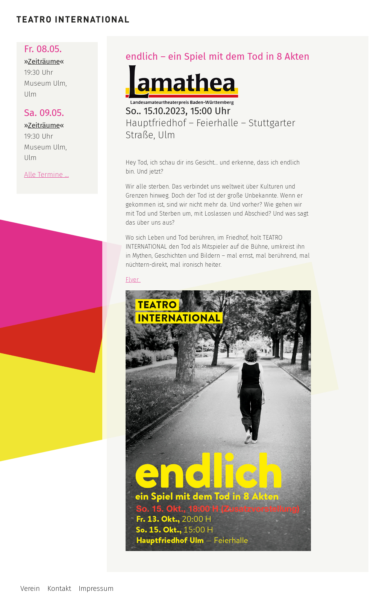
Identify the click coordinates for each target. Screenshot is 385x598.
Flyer (133, 279)
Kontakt (59, 588)
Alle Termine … (46, 174)
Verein (30, 588)
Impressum (96, 588)
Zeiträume (44, 61)
